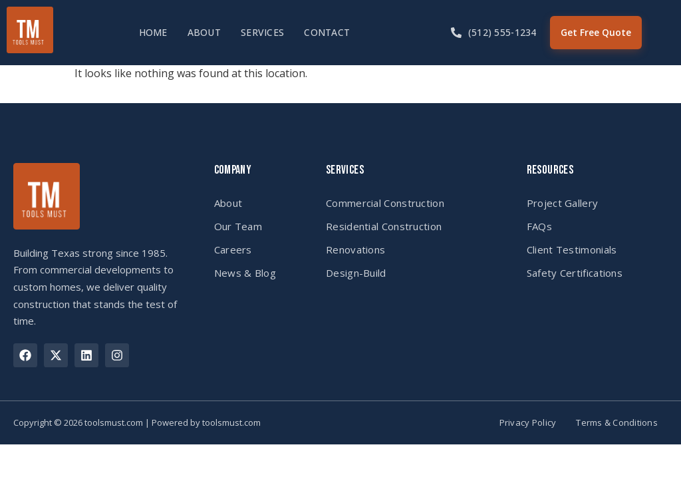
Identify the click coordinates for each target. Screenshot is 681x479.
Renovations (355, 249)
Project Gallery (563, 203)
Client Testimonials (572, 249)
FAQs (539, 226)
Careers (233, 249)
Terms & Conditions (617, 422)
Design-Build (356, 272)
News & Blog (245, 272)
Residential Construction (384, 226)
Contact (327, 32)
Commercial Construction (385, 203)
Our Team (238, 226)
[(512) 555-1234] (456, 32)
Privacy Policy (528, 422)
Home (153, 32)
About (204, 32)
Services (262, 32)
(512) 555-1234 (502, 32)
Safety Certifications (574, 272)
